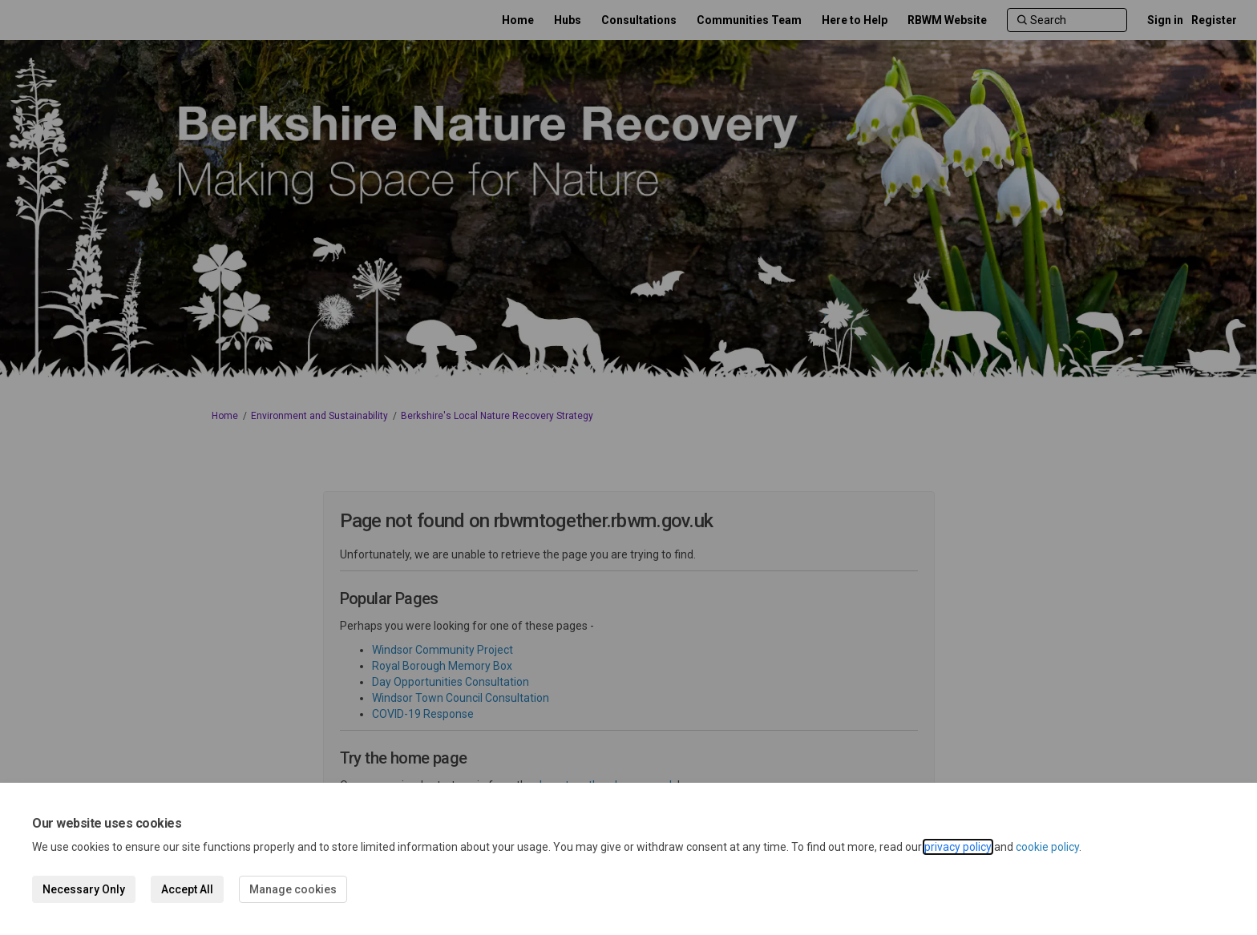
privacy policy (958, 846)
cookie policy (1047, 846)
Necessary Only (83, 889)
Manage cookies (293, 889)
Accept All (187, 889)
